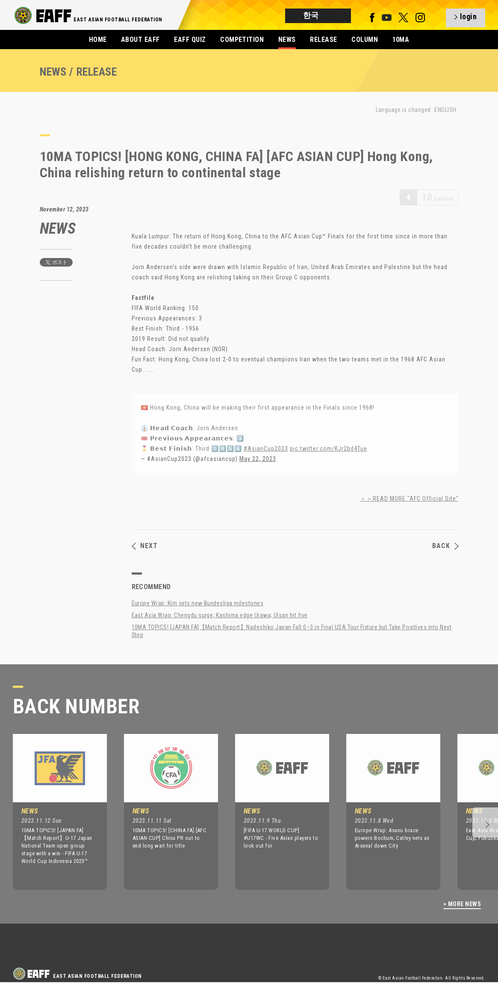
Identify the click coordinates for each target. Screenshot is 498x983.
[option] (53, 811)
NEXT (145, 546)
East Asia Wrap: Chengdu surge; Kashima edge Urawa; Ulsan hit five (220, 615)
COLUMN (364, 39)
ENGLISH (445, 110)
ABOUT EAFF (140, 39)
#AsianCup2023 (266, 448)
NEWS (287, 39)
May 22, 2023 (257, 458)
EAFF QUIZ (190, 39)
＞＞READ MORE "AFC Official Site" (409, 498)
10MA (401, 39)
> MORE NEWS (462, 904)
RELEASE (323, 39)
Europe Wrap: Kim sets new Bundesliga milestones (198, 603)
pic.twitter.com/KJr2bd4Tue (328, 448)
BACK (445, 546)
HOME (98, 39)
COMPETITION (242, 39)
